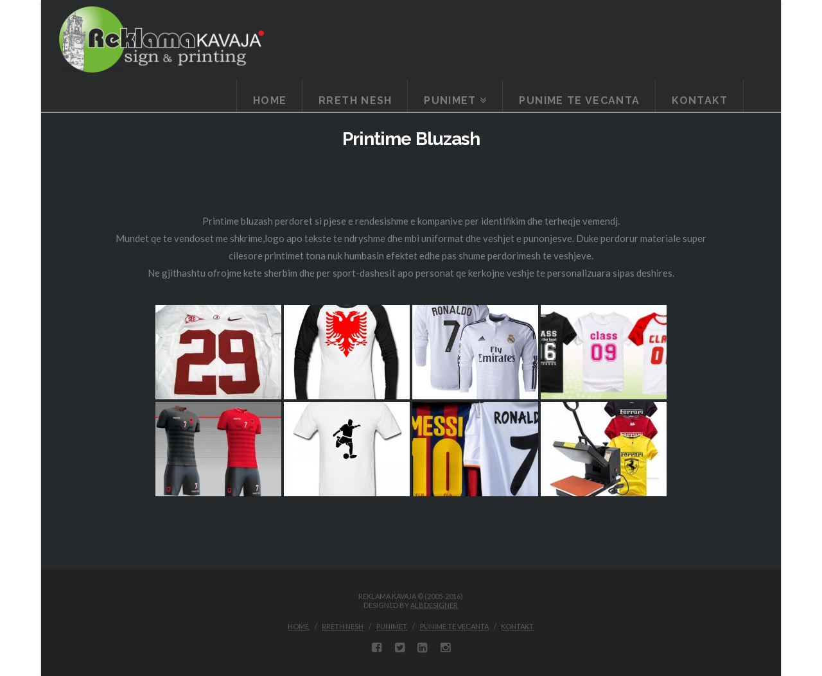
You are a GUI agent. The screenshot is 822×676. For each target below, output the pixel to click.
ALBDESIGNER (434, 605)
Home (298, 626)
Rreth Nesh (342, 626)
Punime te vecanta (454, 626)
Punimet (391, 626)
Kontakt (517, 626)
